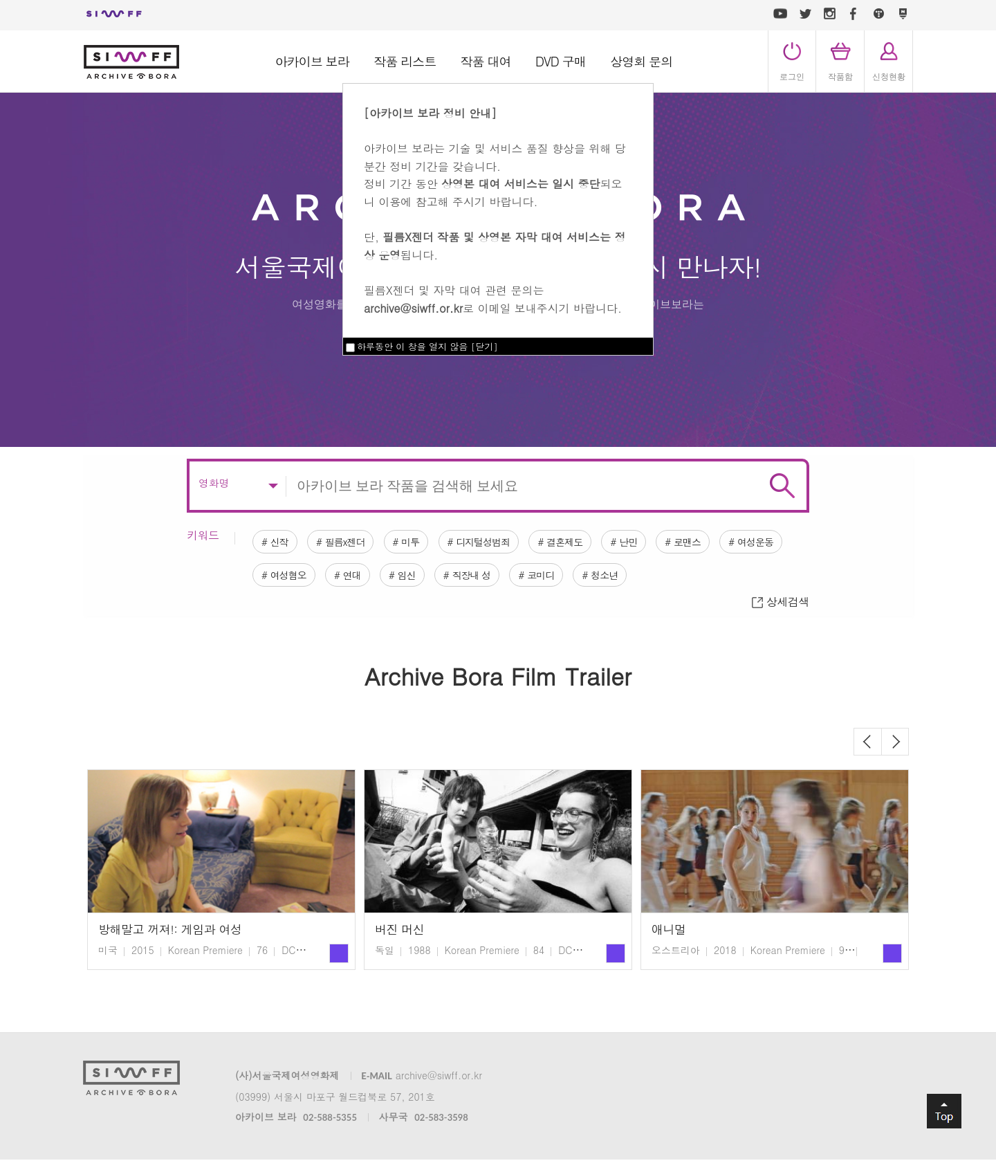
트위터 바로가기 (805, 14)
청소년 (735, 563)
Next (895, 745)
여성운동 (292, 563)
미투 (432, 525)
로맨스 (746, 525)
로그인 (792, 76)
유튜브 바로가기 (780, 14)
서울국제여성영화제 (114, 13)
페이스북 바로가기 (853, 14)
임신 (510, 563)
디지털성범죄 (515, 525)
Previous (867, 745)
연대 (447, 563)
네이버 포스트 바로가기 (903, 14)
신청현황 (888, 76)
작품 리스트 (405, 61)
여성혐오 (375, 563)
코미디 (662, 563)
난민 (678, 525)
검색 (782, 467)
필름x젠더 (357, 525)
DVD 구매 (560, 61)
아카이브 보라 (312, 61)
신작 (283, 525)
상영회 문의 (641, 61)
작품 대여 (486, 61)
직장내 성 (584, 563)
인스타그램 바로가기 (829, 14)
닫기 (484, 346)
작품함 (840, 76)
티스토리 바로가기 (878, 14)
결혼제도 (606, 525)
